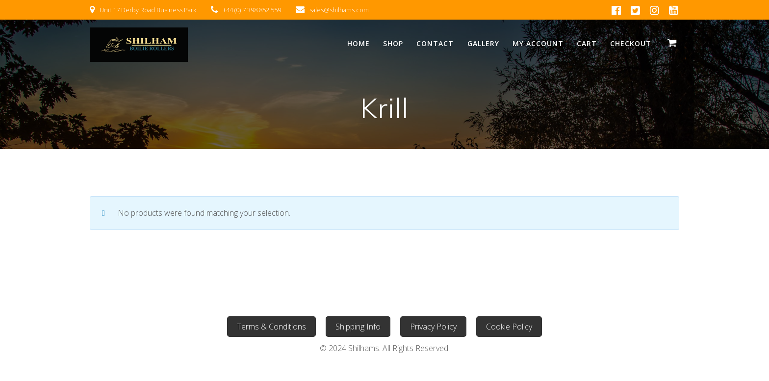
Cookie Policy (509, 326)
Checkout (630, 43)
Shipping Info (358, 326)
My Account (538, 43)
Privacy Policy (433, 326)
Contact (435, 43)
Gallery (483, 43)
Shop (393, 43)
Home (358, 43)
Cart (587, 43)
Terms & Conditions (271, 326)
